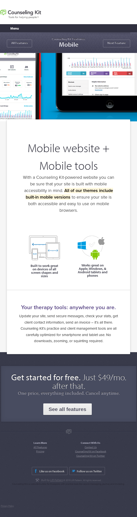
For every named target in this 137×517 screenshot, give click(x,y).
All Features (19, 43)
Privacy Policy (7, 505)
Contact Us (91, 447)
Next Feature (116, 43)
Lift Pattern (56, 480)
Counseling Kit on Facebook (90, 451)
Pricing (40, 451)
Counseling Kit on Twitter (90, 455)
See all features (67, 409)
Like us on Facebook (51, 471)
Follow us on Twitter (89, 471)
